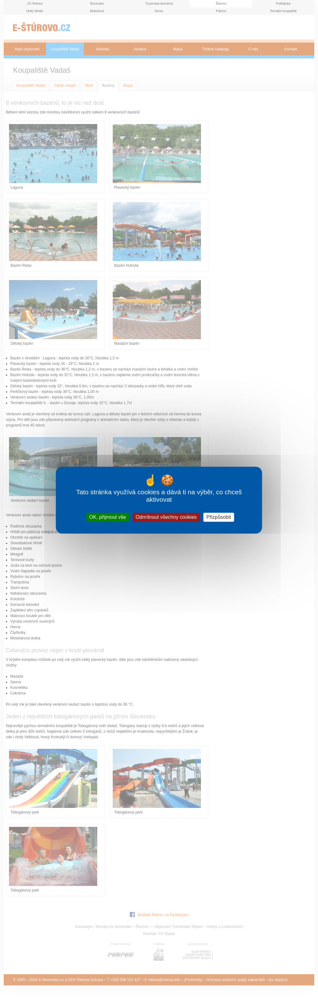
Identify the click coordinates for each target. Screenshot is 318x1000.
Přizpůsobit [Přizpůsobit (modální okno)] (218, 517)
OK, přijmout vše (107, 517)
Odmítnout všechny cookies (166, 517)
